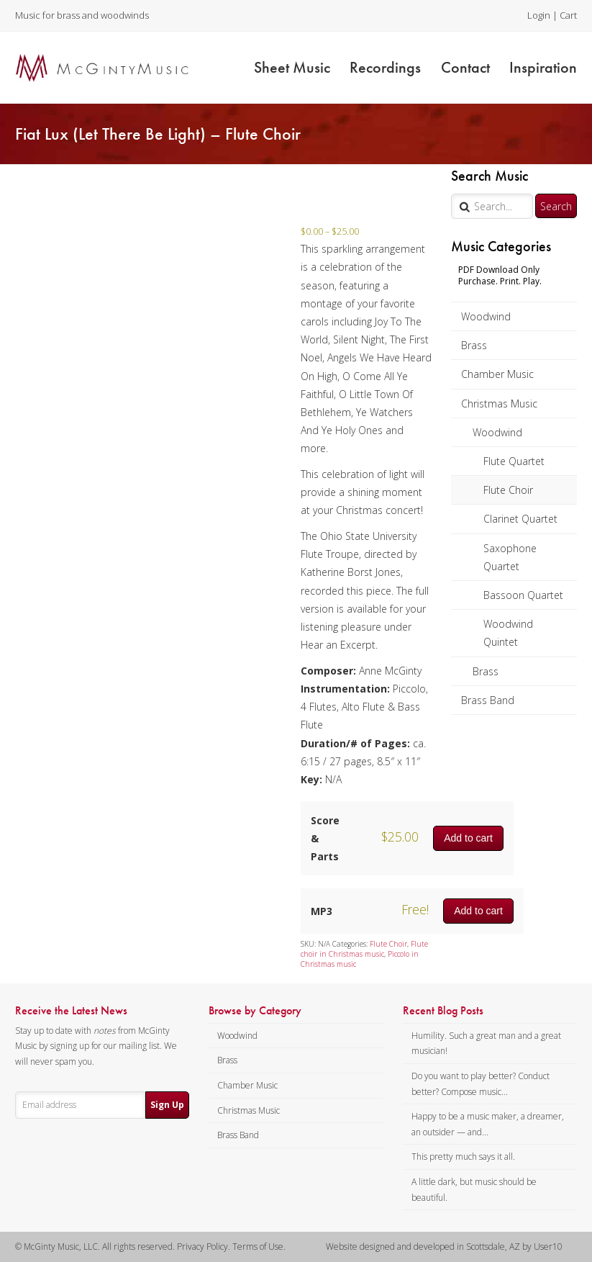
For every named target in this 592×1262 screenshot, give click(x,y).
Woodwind (486, 316)
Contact (465, 67)
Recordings (385, 67)
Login (538, 15)
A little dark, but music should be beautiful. (474, 1190)
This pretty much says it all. (463, 1156)
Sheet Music (292, 67)
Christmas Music (499, 403)
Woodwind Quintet (508, 633)
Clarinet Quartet (520, 519)
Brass (474, 345)
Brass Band (487, 700)
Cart (568, 15)
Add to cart (468, 838)
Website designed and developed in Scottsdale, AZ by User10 (444, 1246)
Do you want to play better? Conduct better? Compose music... (480, 1084)
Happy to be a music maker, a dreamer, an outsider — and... (487, 1124)
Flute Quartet (514, 461)
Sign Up (167, 1105)
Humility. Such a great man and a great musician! (486, 1043)
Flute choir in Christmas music (364, 949)
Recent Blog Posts (443, 1011)
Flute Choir (508, 490)
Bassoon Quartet (523, 595)
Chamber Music (497, 374)
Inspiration (543, 67)
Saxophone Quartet (510, 557)
